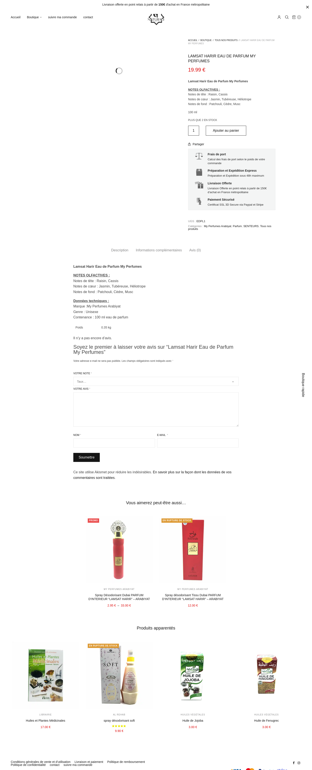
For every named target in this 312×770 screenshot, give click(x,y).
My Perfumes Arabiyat (217, 226)
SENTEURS (251, 226)
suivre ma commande (62, 17)
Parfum (237, 226)
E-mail (162, 435)
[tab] (119, 250)
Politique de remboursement (126, 761)
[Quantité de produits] (193, 131)
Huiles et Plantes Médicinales (45, 720)
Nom (77, 435)
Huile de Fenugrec (266, 720)
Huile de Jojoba (192, 720)
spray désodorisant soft (119, 720)
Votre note (82, 373)
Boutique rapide (303, 385)
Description (119, 250)
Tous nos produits (226, 40)
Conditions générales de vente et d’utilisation (41, 761)
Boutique (33, 17)
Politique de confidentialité (28, 764)
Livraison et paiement (89, 761)
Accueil (15, 17)
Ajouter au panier (227, 130)
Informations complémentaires (159, 250)
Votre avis (81, 389)
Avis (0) (195, 250)
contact (88, 17)
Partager (196, 144)
